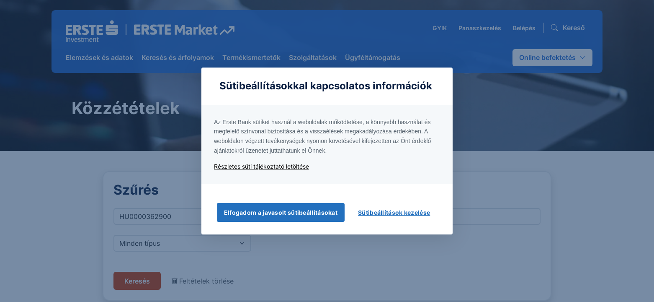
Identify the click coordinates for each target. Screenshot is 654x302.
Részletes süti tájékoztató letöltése (261, 166)
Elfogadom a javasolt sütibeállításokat (280, 212)
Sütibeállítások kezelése (394, 212)
